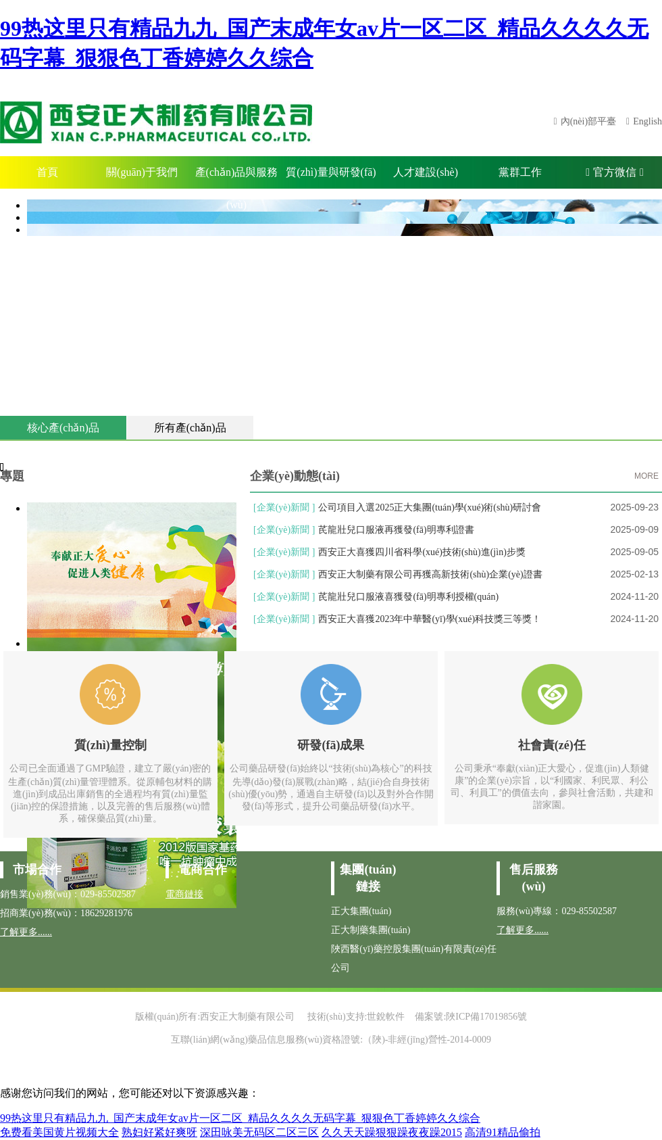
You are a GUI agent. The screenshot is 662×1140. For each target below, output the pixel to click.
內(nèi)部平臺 (588, 121)
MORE (646, 476)
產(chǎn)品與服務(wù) (236, 177)
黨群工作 (520, 172)
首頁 (47, 172)
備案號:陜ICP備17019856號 (471, 1017)
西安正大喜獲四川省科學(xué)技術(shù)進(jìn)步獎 (421, 552)
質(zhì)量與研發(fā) (331, 172)
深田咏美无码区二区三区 (259, 1132)
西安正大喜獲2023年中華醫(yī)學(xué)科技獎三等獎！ (429, 619)
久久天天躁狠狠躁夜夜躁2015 (392, 1132)
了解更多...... (26, 932)
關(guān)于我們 (142, 172)
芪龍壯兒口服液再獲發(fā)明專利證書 (396, 530)
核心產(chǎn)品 (63, 427)
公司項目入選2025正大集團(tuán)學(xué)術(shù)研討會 (429, 507)
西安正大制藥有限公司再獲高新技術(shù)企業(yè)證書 (430, 574)
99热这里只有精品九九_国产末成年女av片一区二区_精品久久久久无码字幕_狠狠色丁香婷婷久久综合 (240, 1118)
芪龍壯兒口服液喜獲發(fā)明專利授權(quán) (408, 597)
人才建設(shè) (425, 172)
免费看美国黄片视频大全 (59, 1132)
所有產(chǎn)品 (190, 427)
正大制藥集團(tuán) (370, 930)
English (647, 121)
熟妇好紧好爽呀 (159, 1132)
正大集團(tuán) (361, 911)
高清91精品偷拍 (502, 1132)
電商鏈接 (184, 894)
